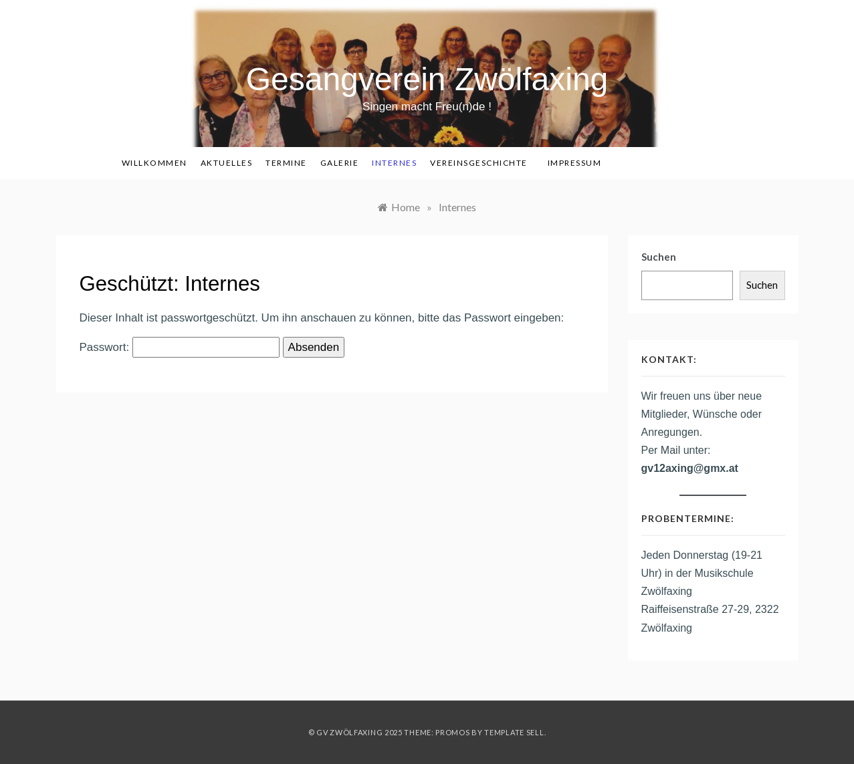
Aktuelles (227, 163)
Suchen (658, 257)
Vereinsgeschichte (479, 163)
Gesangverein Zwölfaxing (427, 79)
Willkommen (154, 163)
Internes (394, 163)
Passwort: (180, 347)
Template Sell (514, 732)
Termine (286, 163)
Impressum (575, 163)
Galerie (339, 163)
